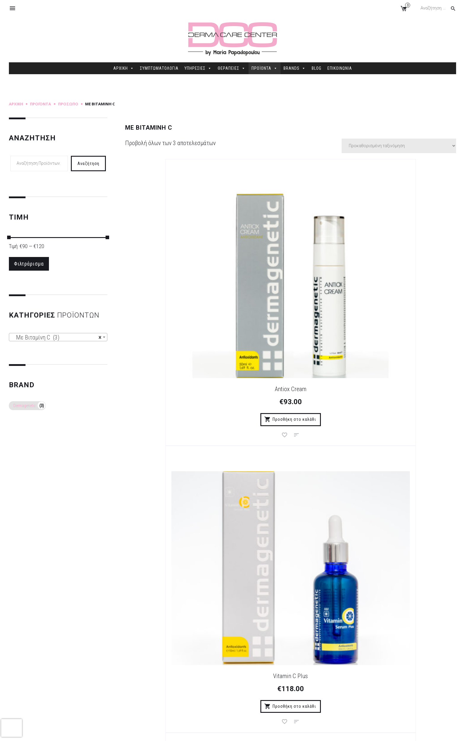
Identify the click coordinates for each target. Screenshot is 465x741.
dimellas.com (98, 731)
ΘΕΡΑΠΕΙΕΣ (232, 68)
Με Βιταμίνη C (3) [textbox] (56, 338)
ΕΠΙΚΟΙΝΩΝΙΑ (339, 68)
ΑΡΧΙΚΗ (123, 68)
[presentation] (11, 728)
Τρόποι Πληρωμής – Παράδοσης (164, 654)
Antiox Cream (174, 274)
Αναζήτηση (88, 163)
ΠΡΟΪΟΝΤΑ (264, 68)
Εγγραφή (295, 506)
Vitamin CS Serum (407, 274)
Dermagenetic (24, 406)
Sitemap (122, 731)
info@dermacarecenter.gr (387, 692)
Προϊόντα (40, 104)
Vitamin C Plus (290, 274)
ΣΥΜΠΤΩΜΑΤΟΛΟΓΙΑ (159, 68)
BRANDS (295, 68)
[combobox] (58, 338)
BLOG (316, 68)
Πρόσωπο (68, 104)
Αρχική (16, 104)
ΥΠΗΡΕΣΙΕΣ (198, 68)
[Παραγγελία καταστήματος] (399, 146)
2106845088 (372, 683)
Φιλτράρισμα (30, 264)
